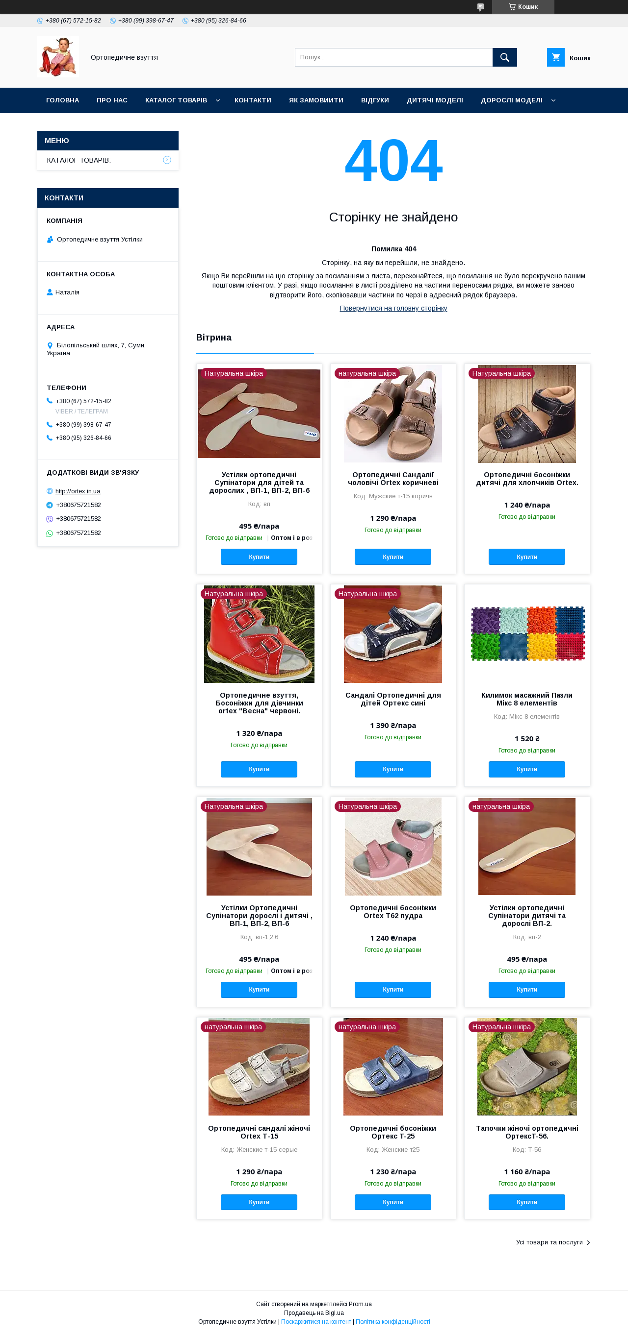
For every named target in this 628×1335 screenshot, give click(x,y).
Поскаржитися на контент (316, 1321)
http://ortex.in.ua (78, 491)
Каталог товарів (176, 100)
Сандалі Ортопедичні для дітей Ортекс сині (393, 699)
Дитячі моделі (435, 100)
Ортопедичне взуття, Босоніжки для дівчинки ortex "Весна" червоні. (259, 703)
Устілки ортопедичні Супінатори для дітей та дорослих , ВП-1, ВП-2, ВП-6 (259, 482)
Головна (62, 100)
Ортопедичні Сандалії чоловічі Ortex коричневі (393, 478)
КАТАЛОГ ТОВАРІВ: (79, 160)
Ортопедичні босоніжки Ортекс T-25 (393, 1132)
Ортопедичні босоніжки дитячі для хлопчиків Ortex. (527, 478)
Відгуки (375, 100)
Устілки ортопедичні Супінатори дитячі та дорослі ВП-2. (527, 915)
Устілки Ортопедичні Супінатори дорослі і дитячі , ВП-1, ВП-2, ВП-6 (259, 915)
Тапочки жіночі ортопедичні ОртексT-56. (527, 1132)
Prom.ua (360, 1304)
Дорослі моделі (512, 100)
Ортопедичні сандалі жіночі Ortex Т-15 (259, 1132)
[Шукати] (505, 57)
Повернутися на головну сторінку (393, 308)
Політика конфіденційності (393, 1321)
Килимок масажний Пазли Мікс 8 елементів (527, 699)
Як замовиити (316, 100)
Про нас (112, 100)
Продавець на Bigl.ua (314, 1313)
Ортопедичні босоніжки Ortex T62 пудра (393, 912)
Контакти (253, 100)
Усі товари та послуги (549, 1242)
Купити (259, 557)
